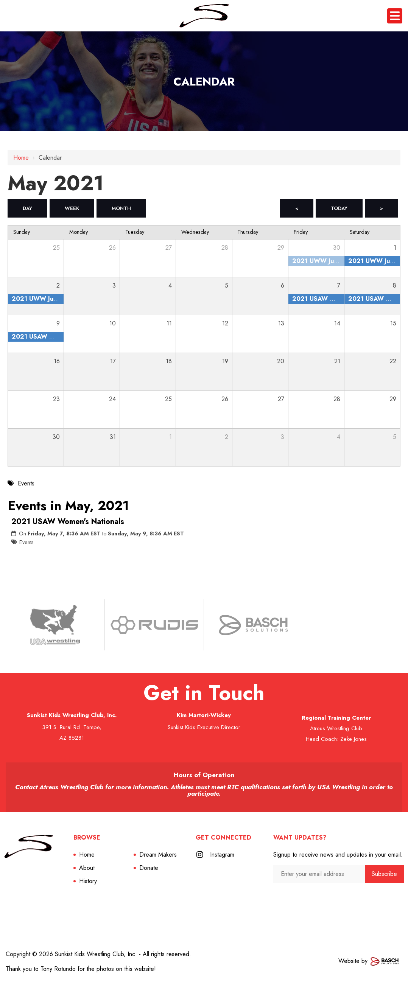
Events (26, 542)
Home (21, 157)
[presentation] (313, 897)
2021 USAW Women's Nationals (67, 521)
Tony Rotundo (58, 968)
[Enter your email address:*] (318, 874)
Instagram (222, 854)
